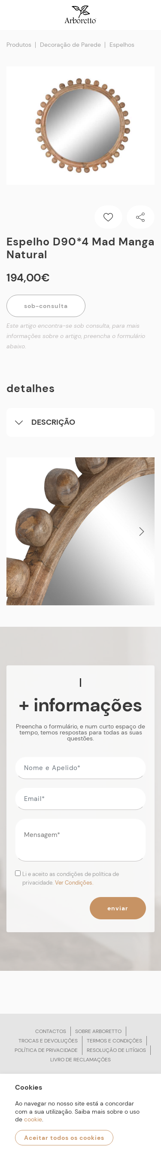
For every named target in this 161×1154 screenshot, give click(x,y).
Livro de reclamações (80, 1059)
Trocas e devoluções (48, 1040)
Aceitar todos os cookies (64, 1138)
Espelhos (121, 44)
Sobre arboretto (98, 1031)
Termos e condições (114, 1040)
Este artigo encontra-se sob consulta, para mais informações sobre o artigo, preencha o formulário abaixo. (75, 336)
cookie (33, 1119)
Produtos (18, 44)
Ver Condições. (74, 882)
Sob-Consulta (46, 306)
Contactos (50, 1031)
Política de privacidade (46, 1050)
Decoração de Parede (70, 44)
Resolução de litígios (116, 1050)
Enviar (117, 908)
